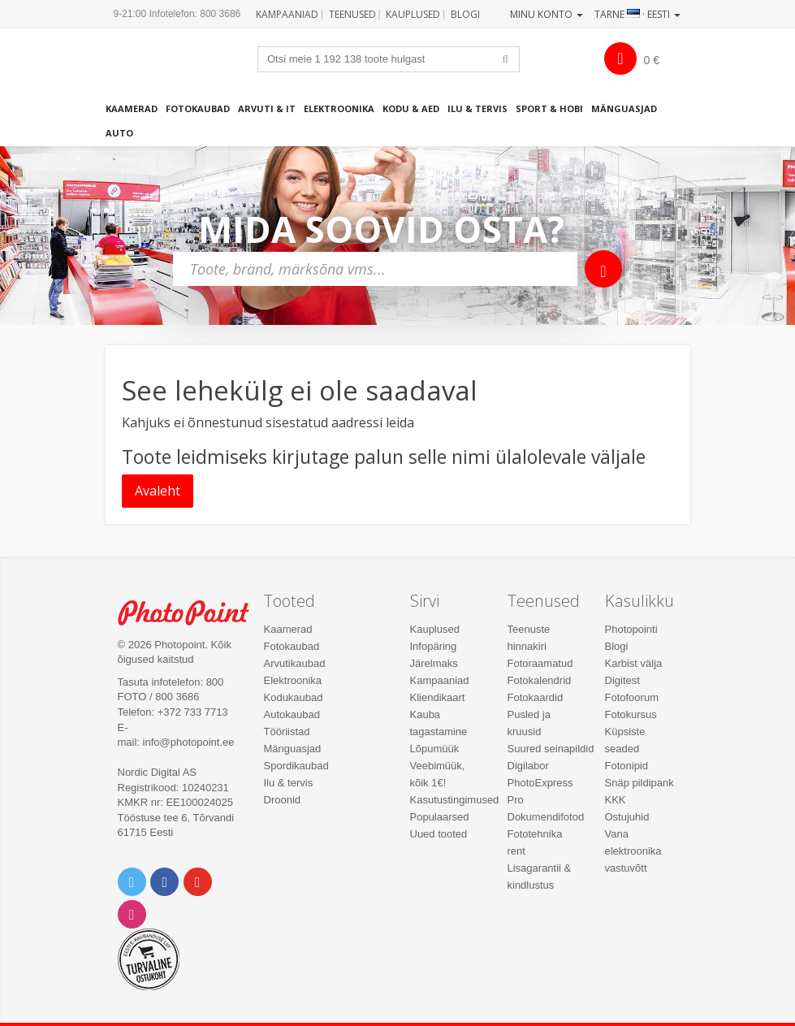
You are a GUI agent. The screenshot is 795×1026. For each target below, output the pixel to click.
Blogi (465, 14)
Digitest (622, 680)
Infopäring (433, 646)
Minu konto (546, 14)
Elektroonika (339, 108)
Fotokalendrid (540, 680)
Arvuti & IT (267, 108)
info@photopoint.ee (189, 742)
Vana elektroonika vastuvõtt (633, 851)
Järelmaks (434, 663)
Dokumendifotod (546, 817)
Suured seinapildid (551, 748)
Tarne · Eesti (637, 14)
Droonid (282, 800)
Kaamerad (132, 108)
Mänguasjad (624, 108)
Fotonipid (626, 766)
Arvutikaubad (295, 663)
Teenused (352, 14)
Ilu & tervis (477, 108)
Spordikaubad (296, 766)
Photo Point (192, 613)
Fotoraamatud (540, 663)
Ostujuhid (627, 817)
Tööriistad (287, 731)
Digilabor (528, 766)
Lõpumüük (435, 748)
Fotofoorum (632, 697)
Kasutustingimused (454, 800)
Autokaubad (292, 714)
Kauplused (413, 14)
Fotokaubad (198, 108)
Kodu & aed (410, 108)
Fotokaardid (536, 697)
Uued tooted (439, 834)
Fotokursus (631, 714)
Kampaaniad (287, 14)
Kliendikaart (437, 697)
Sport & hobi (549, 108)
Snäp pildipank (639, 783)
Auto (119, 133)
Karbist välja (634, 663)
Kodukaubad (293, 697)
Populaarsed (439, 817)
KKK (615, 800)
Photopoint (180, 65)
